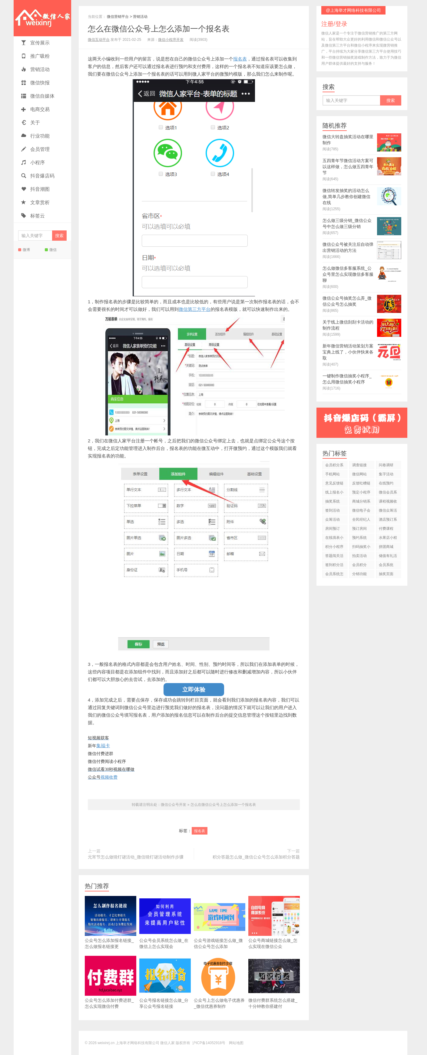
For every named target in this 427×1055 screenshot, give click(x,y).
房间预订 (332, 528)
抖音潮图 (35, 189)
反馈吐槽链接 (361, 484)
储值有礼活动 (388, 557)
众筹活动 (332, 519)
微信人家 (42, 18)
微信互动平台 (99, 39)
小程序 (33, 162)
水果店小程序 (388, 539)
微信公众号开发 (173, 805)
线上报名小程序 (334, 493)
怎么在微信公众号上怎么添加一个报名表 (159, 28)
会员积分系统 (334, 466)
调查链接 (359, 465)
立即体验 (193, 689)
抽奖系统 (332, 501)
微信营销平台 (118, 17)
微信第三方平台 (194, 309)
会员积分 (359, 565)
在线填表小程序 (334, 539)
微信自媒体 (38, 96)
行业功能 (35, 135)
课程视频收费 (388, 502)
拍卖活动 (359, 556)
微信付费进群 (100, 753)
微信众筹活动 (388, 511)
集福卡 (103, 745)
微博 (24, 250)
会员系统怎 (334, 574)
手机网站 (332, 474)
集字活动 (386, 474)
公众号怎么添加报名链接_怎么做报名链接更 (110, 922)
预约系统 (359, 538)
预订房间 (359, 528)
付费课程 (386, 528)
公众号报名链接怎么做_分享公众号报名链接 (165, 982)
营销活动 (35, 69)
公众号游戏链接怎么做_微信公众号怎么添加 (219, 922)
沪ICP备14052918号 (208, 1043)
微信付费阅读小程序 (107, 761)
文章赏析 (35, 202)
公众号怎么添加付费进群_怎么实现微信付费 (110, 982)
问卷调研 (386, 465)
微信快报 (35, 82)
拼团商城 (386, 547)
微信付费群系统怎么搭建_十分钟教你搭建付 (274, 982)
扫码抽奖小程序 (361, 548)
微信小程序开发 (171, 39)
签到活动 (332, 510)
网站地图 (236, 1043)
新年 (92, 746)
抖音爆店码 (38, 175)
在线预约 (386, 483)
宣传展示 (35, 42)
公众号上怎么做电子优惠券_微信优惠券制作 (219, 982)
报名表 (240, 58)
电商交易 (35, 109)
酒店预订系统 (388, 520)
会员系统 (386, 565)
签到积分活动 (334, 566)
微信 (51, 250)
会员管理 (35, 149)
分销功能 (359, 574)
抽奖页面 (386, 574)
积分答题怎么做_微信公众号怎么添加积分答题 (256, 857)
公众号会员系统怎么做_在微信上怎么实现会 (165, 922)
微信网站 (359, 474)
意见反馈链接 (334, 484)
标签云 (33, 215)
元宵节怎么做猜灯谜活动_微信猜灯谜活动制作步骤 (136, 857)
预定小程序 (361, 492)
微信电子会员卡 (361, 511)
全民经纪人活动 (361, 520)
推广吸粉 (35, 56)
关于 (30, 122)
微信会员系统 (388, 493)
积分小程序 (334, 547)
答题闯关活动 (334, 557)
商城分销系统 (361, 502)
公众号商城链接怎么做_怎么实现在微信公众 (274, 922)
